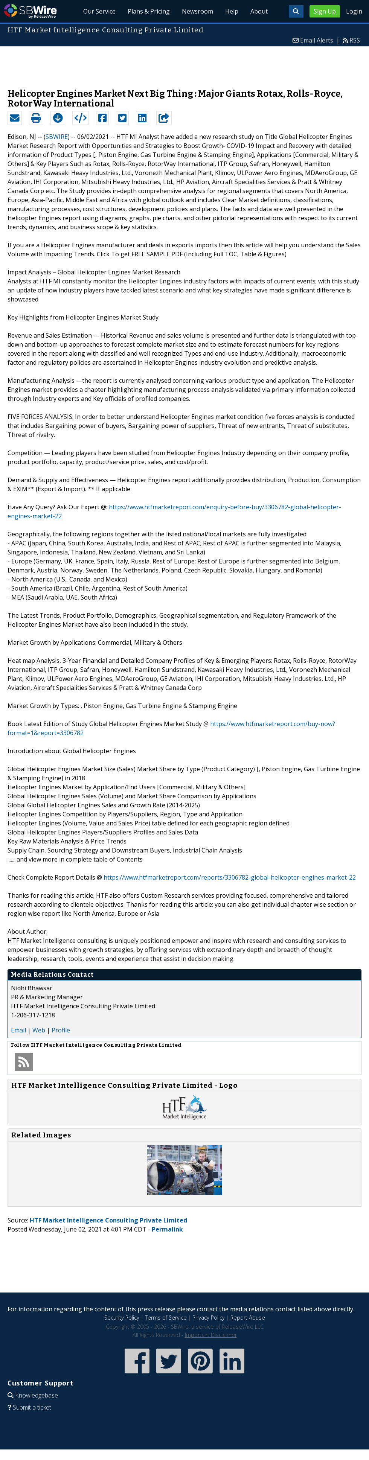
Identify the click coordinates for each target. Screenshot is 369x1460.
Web (38, 1030)
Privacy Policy (208, 1317)
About (259, 11)
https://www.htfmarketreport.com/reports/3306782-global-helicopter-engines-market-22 (230, 877)
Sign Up (325, 11)
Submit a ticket (32, 1407)
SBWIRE (57, 136)
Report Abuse (247, 1317)
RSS (354, 40)
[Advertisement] (184, 64)
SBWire (30, 11)
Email (18, 1030)
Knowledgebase (36, 1395)
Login (354, 11)
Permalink (167, 1229)
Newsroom (197, 11)
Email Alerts (316, 40)
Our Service (99, 11)
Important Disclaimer (211, 1334)
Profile (61, 1030)
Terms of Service (166, 1317)
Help (231, 11)
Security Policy (121, 1317)
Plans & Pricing (149, 11)
